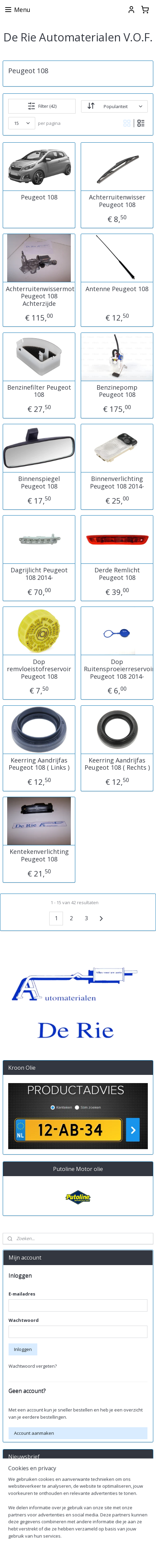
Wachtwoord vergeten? (33, 1366)
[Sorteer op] (114, 106)
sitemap (114, 1535)
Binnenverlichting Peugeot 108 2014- (117, 482)
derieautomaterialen (28, 1513)
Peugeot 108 (39, 197)
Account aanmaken (34, 1433)
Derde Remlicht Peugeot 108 (117, 574)
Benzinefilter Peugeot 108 (39, 390)
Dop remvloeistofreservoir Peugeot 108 (39, 669)
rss (129, 1535)
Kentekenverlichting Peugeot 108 (39, 855)
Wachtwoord (24, 1320)
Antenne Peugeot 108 (117, 288)
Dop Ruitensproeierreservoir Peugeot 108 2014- (117, 669)
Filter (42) (41, 106)
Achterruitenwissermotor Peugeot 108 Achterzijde (39, 296)
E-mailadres (22, 1294)
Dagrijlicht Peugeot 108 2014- (39, 574)
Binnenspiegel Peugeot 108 (39, 482)
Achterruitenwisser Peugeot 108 (117, 201)
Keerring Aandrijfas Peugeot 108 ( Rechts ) (117, 763)
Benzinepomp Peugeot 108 (117, 390)
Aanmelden (26, 1491)
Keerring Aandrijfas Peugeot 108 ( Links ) (39, 763)
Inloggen (23, 1349)
